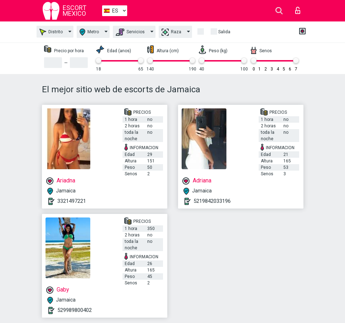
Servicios (130, 32)
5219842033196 (212, 201)
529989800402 (74, 310)
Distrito (51, 32)
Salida (224, 31)
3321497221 (71, 201)
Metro (89, 32)
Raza (171, 32)
